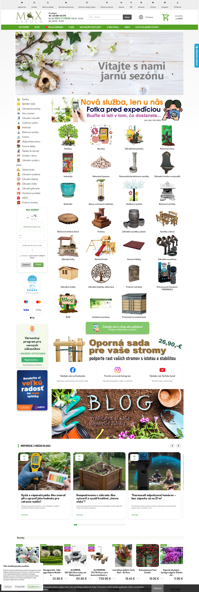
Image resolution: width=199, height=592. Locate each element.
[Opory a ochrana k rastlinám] (101, 197)
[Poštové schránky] (134, 280)
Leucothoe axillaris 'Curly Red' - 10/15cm (123, 571)
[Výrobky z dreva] (167, 225)
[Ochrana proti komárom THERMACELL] (167, 282)
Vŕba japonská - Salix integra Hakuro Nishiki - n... (51, 572)
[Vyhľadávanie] (106, 17)
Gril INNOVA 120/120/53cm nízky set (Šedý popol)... (75, 572)
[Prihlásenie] (145, 17)
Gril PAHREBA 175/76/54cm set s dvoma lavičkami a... (99, 572)
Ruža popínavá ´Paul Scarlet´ (147, 571)
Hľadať (127, 17)
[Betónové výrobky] (167, 197)
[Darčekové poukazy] (101, 310)
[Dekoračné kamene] (101, 170)
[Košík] (172, 17)
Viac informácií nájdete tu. (59, 589)
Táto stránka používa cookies (16, 566)
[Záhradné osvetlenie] (167, 253)
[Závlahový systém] (134, 197)
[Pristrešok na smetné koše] (134, 310)
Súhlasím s (32, 257)
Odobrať (26, 264)
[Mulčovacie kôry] (167, 142)
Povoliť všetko (34, 586)
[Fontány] (101, 225)
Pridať (38, 264)
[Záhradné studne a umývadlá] (167, 170)
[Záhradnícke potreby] (134, 142)
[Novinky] (101, 142)
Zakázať (7, 586)
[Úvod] (29, 17)
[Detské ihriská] (101, 253)
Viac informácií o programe (32, 365)
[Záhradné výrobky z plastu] (134, 225)
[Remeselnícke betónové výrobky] (134, 170)
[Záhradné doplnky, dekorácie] (101, 280)
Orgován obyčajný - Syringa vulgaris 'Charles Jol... (172, 572)
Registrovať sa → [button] (32, 359)
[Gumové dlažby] (134, 253)
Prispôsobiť (19, 586)
